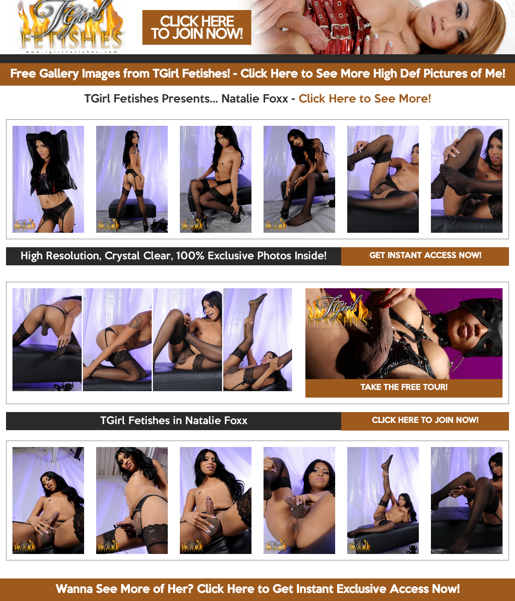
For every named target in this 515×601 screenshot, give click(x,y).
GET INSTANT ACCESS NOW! (425, 256)
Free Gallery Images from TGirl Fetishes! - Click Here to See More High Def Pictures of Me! (257, 74)
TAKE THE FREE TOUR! (403, 388)
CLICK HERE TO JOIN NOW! (425, 421)
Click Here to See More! (365, 99)
